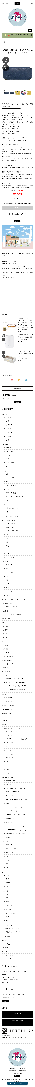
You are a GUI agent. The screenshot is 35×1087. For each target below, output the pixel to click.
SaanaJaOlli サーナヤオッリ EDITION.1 (17, 686)
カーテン (8, 447)
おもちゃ (8, 917)
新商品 (5, 414)
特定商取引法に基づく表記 (10, 980)
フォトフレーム (7, 925)
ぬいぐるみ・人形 (11, 913)
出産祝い (5, 633)
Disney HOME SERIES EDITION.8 (15, 690)
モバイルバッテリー (11, 958)
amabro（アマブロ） (11, 811)
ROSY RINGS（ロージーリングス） (16, 788)
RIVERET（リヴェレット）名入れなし (17, 739)
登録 (5, 1001)
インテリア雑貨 (10, 462)
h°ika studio (6, 717)
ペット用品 (6, 944)
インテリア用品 (10, 477)
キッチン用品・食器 (9, 520)
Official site (17, 1013)
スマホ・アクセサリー (9, 955)
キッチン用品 (9, 504)
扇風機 (7, 894)
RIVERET (6, 694)
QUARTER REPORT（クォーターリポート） (18, 830)
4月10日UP (9, 425)
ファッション (9, 754)
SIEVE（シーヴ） (11, 822)
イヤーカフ (9, 591)
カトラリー (9, 549)
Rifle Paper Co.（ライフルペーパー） (16, 833)
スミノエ (5, 675)
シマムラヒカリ (10, 803)
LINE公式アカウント (17, 1020)
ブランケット (9, 852)
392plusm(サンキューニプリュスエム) (16, 814)
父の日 (5, 641)
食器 (7, 474)
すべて (5, 380)
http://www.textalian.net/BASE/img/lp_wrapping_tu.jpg (17, 178)
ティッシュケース (11, 905)
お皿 (7, 534)
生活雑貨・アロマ (8, 611)
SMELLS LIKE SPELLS (12, 792)
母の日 (5, 622)
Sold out (17, 208)
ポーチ (7, 773)
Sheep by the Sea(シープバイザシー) (16, 799)
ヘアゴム (8, 583)
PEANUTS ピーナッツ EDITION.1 (15, 682)
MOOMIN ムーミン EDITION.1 (14, 678)
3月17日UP (9, 432)
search (17, 3)
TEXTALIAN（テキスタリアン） (15, 807)
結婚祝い (5, 626)
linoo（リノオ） (10, 795)
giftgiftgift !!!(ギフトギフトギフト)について (15, 971)
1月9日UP (8, 440)
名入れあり (9, 697)
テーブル (8, 455)
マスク (7, 860)
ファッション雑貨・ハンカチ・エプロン (14, 599)
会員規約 (5, 982)
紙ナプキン (9, 546)
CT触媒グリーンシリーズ (13, 932)
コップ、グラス (10, 527)
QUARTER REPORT (9, 705)
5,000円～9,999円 (8, 664)
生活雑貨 (8, 489)
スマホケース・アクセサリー (11, 516)
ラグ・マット (9, 451)
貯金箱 (7, 901)
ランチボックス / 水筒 (12, 530)
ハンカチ (8, 769)
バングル (8, 595)
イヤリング (9, 576)
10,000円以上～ (7, 668)
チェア (7, 459)
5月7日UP (8, 421)
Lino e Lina (6, 724)
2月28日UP (9, 436)
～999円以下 (6, 652)
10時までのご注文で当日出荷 (11, 728)
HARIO (5, 720)
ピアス (7, 568)
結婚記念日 (6, 637)
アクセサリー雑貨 (11, 493)
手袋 (7, 856)
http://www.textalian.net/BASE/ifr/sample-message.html (17, 167)
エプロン (8, 765)
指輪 (7, 580)
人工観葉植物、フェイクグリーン (12, 929)
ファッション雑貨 (11, 485)
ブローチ (8, 587)
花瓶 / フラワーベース (12, 606)
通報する (17, 218)
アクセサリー (7, 562)
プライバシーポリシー (9, 977)
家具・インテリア (8, 444)
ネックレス (9, 564)
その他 (7, 746)
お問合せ (5, 974)
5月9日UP (8, 417)
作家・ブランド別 (8, 777)
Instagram (17, 1016)
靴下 (7, 864)
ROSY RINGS (7, 713)
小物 (7, 512)
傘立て (7, 466)
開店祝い (5, 645)
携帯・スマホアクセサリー (13, 508)
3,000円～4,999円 (8, 660)
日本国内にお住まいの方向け (17, 214)
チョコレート (7, 618)
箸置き (7, 538)
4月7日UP (8, 428)
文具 (7, 500)
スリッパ (8, 909)
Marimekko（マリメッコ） (13, 818)
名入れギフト (7, 471)
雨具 (7, 761)
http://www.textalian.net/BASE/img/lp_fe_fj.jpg (14, 147)
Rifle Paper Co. (7, 709)
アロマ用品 (9, 750)
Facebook (17, 1024)
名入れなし (9, 701)
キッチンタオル (10, 557)
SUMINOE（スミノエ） (12, 780)
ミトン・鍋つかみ (11, 523)
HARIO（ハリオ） (11, 784)
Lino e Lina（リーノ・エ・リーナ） (16, 826)
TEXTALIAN (6, 671)
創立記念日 (6, 649)
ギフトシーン (7, 872)
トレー (7, 553)
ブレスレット (9, 572)
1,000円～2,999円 (8, 656)
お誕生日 (5, 630)
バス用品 (8, 481)
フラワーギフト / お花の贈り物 (14, 496)
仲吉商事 (8, 837)
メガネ (7, 867)
